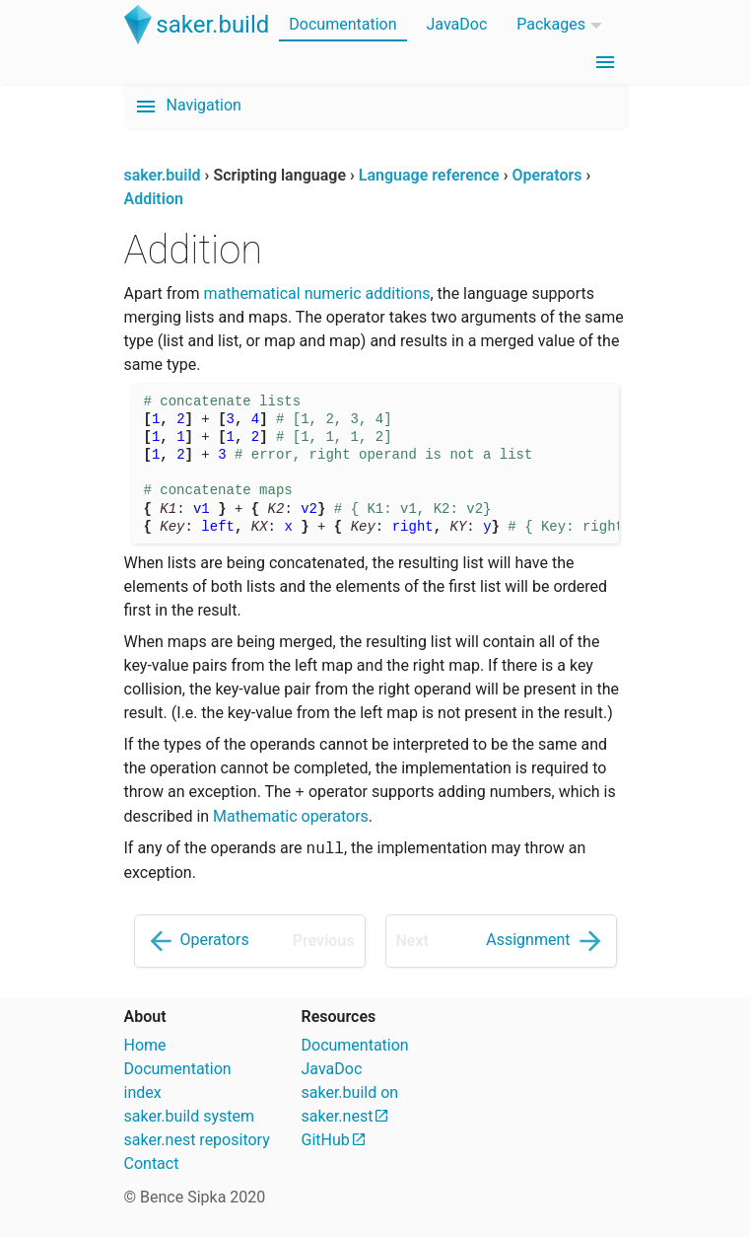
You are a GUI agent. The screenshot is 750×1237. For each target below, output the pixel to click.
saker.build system (189, 1116)
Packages (550, 24)
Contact (151, 1163)
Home (145, 1045)
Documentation (342, 24)
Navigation (187, 106)
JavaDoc (457, 24)
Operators (197, 941)
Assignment (545, 941)
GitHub (326, 1139)
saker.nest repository (197, 1139)
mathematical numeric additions (317, 293)
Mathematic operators (291, 816)
